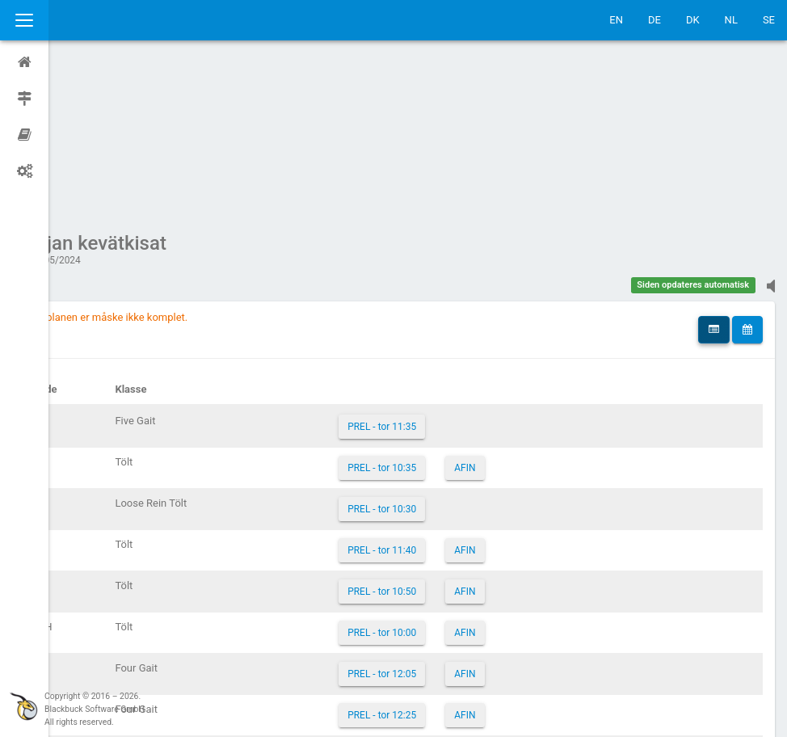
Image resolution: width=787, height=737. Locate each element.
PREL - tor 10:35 (411, 314)
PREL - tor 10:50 (411, 438)
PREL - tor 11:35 (411, 273)
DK (693, 20)
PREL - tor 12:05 (411, 520)
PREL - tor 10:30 (411, 355)
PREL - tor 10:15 (411, 644)
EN (616, 20)
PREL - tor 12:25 (411, 561)
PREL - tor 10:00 (411, 479)
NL (731, 20)
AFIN (494, 314)
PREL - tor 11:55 (411, 603)
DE (654, 20)
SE (769, 20)
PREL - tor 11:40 (411, 396)
